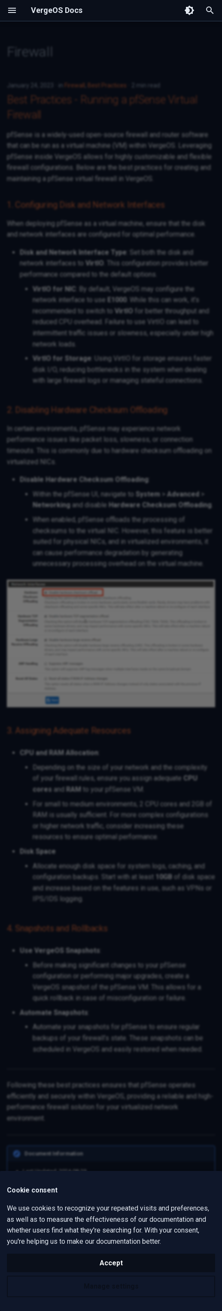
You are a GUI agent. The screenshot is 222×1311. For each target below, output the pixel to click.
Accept (111, 1263)
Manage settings (111, 1286)
